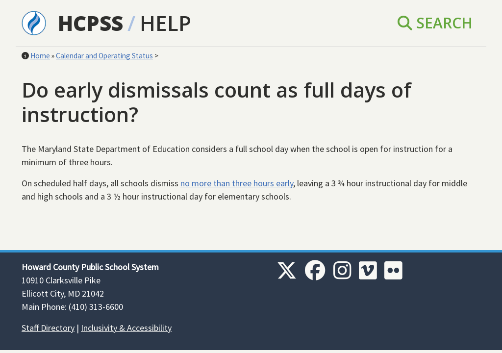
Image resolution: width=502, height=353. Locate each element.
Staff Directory (48, 327)
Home (40, 55)
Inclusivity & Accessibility (126, 327)
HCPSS (90, 23)
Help (165, 23)
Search (435, 23)
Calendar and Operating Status (104, 55)
